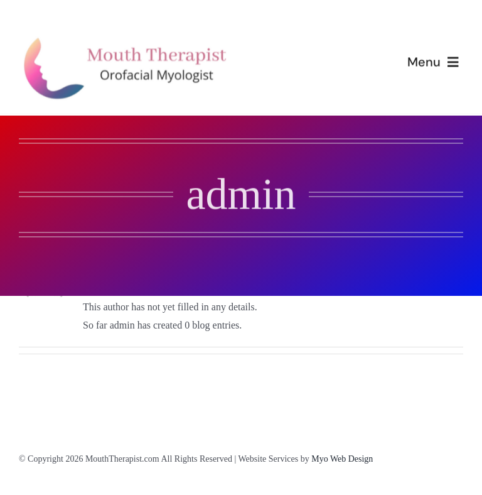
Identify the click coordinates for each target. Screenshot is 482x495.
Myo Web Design (342, 459)
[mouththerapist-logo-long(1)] (130, 38)
